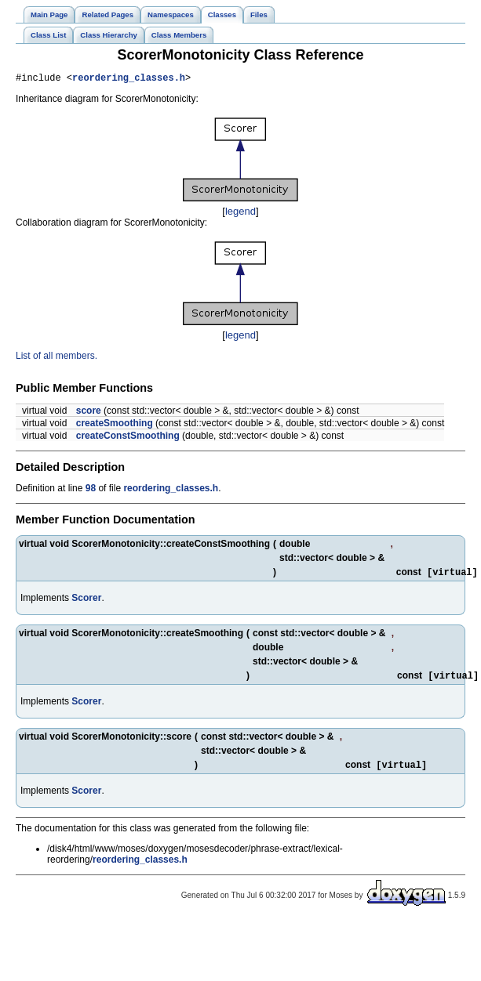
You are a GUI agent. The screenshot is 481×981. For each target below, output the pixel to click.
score (88, 412)
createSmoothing (114, 425)
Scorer (86, 601)
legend (240, 213)
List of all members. (56, 358)
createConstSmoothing (128, 438)
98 (91, 490)
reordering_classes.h (128, 79)
